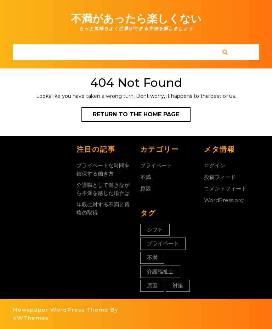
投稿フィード (220, 177)
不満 (145, 177)
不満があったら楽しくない (136, 19)
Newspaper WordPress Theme (60, 309)
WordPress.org (224, 200)
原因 (145, 188)
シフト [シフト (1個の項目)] (155, 229)
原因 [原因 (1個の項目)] (152, 285)
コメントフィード (225, 188)
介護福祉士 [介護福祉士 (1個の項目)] (160, 271)
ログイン (214, 165)
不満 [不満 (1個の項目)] (152, 257)
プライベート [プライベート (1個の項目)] (163, 243)
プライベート (156, 165)
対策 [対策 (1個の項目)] (177, 285)
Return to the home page (142, 116)
